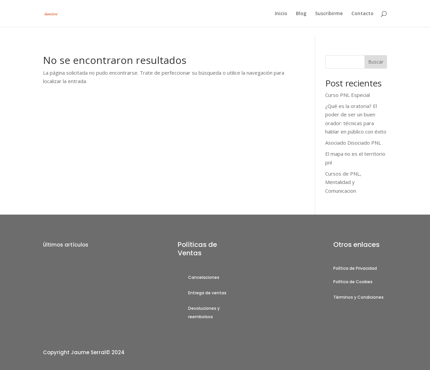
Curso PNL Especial (347, 94)
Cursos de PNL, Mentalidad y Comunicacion (343, 182)
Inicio (281, 13)
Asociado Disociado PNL (353, 142)
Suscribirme (329, 13)
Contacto (362, 13)
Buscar (375, 62)
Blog (301, 13)
